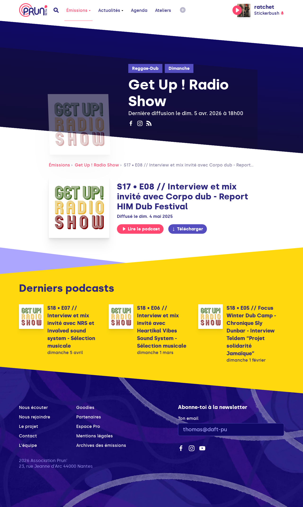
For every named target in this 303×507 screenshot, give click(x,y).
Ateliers (163, 10)
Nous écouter (33, 407)
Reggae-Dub (145, 68)
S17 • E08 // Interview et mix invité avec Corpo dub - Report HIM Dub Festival (206, 165)
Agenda (139, 10)
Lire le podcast (141, 229)
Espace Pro (88, 426)
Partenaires (88, 417)
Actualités (110, 10)
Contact (28, 436)
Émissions (78, 10)
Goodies (85, 407)
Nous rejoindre (34, 417)
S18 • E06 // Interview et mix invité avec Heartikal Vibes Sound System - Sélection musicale (161, 327)
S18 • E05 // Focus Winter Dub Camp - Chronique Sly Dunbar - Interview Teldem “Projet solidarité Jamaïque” (251, 331)
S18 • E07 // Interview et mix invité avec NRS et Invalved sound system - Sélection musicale (71, 327)
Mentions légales (94, 436)
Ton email (188, 418)
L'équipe (28, 445)
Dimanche (179, 68)
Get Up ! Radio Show (97, 165)
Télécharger (187, 229)
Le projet (28, 426)
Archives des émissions (101, 445)
